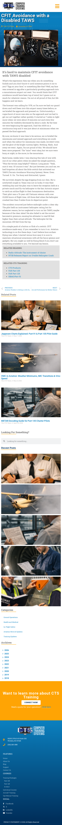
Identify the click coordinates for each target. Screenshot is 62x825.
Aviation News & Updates (13, 632)
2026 (6, 650)
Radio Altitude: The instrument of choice (27, 40)
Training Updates (10, 636)
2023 (6, 661)
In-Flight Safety (9, 627)
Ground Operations (11, 617)
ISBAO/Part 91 (14, 64)
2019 (6, 675)
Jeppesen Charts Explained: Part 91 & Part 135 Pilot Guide (29, 333)
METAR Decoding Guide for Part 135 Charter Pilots (25, 421)
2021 (6, 668)
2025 (6, 654)
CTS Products (14, 55)
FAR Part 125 (14, 61)
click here (46, 707)
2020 (6, 671)
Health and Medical (11, 622)
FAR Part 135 (14, 58)
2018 (6, 678)
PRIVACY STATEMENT (11, 822)
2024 (6, 657)
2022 (6, 664)
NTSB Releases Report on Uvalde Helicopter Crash (31, 43)
